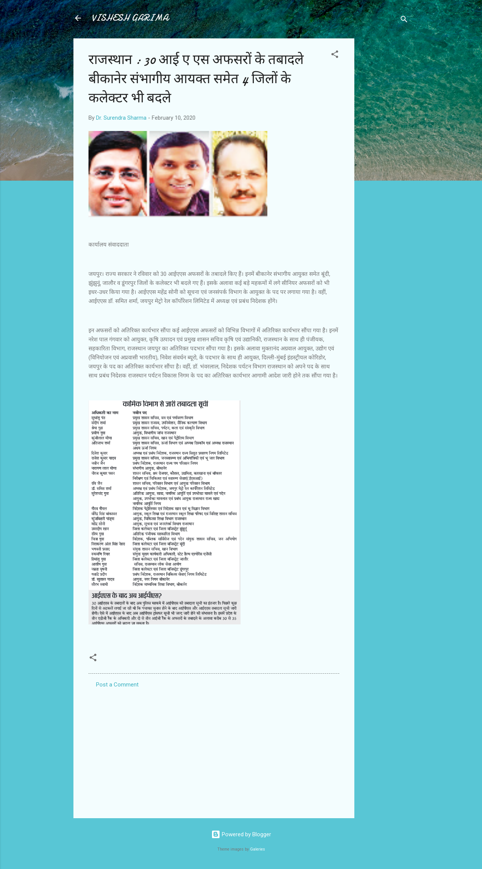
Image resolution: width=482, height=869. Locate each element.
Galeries (257, 849)
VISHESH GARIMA (130, 18)
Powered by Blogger (241, 834)
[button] (334, 55)
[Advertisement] (384, 151)
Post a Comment (117, 684)
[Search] (404, 20)
